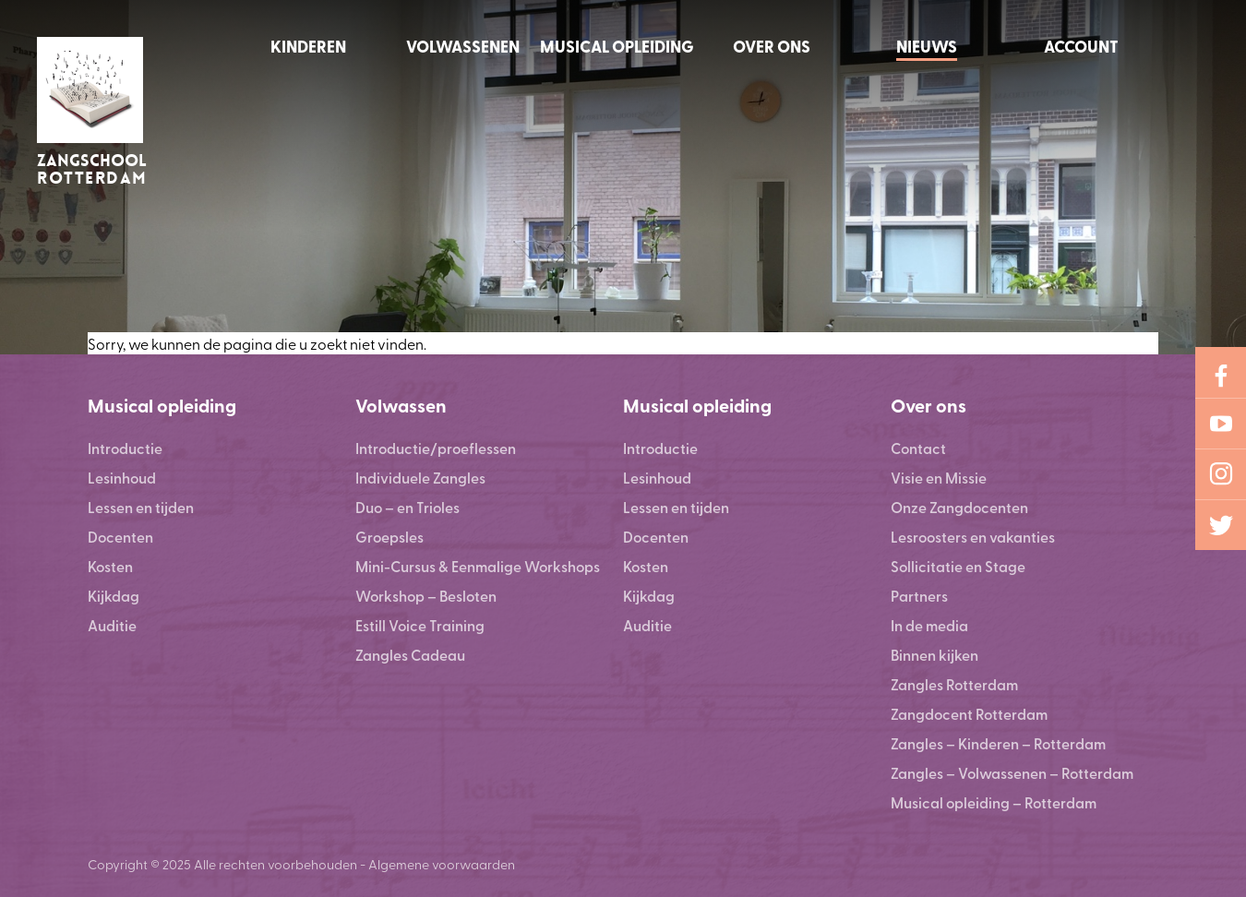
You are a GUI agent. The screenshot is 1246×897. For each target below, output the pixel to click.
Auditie (112, 625)
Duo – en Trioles (407, 507)
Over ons (771, 46)
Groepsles (389, 536)
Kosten (110, 566)
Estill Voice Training (420, 625)
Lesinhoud (122, 477)
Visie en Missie (939, 477)
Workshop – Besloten (426, 595)
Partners (919, 595)
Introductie (125, 448)
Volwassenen (463, 46)
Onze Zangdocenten (959, 507)
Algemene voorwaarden (441, 864)
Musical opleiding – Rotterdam (993, 802)
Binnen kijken (934, 654)
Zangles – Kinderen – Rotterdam (998, 743)
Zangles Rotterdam (954, 684)
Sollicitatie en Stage (958, 566)
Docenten (120, 536)
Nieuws (926, 46)
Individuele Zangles (420, 477)
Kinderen (308, 46)
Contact (918, 448)
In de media (929, 625)
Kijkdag (113, 595)
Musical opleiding (617, 46)
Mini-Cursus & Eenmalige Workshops (477, 566)
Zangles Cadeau (410, 654)
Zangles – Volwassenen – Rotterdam (1012, 772)
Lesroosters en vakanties (973, 536)
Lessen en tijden (141, 507)
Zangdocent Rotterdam (969, 713)
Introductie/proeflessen (435, 448)
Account (1081, 46)
